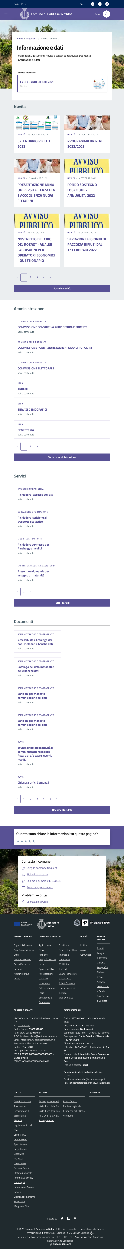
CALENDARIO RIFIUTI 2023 (37, 82)
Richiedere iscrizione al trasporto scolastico (32, 519)
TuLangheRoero (46, 1120)
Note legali (19, 1182)
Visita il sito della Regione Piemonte (56, 1106)
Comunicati (85, 954)
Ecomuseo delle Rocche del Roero (80, 1111)
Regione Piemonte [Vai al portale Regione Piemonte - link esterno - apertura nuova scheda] (22, 4)
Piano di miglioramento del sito (23, 1125)
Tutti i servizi (62, 603)
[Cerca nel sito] (106, 14)
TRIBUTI (23, 389)
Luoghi (100, 953)
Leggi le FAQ (20, 1134)
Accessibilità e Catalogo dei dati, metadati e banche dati (35, 642)
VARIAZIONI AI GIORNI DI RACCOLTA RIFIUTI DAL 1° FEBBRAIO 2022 (86, 244)
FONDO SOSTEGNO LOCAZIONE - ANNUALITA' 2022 (82, 190)
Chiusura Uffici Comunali (33, 782)
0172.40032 (24, 1025)
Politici (17, 978)
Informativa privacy (23, 1177)
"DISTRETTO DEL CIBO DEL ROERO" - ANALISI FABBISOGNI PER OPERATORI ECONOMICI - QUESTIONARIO (36, 249)
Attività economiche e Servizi (103, 986)
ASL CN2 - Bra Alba (49, 1115)
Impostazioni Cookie (24, 1187)
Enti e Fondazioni (22, 964)
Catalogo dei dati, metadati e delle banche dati (36, 669)
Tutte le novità (62, 288)
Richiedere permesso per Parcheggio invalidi (33, 546)
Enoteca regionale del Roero (77, 1106)
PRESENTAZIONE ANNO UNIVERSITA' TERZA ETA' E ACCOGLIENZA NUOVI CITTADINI (36, 192)
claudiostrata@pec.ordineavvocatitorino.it (89, 1082)
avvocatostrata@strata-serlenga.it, (88, 1079)
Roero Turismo (70, 1101)
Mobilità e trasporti (30, 538)
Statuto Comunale (23, 1173)
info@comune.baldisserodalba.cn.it (37, 1040)
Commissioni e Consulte (32, 321)
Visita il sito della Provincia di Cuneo (56, 1111)
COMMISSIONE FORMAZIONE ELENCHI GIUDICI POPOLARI (55, 347)
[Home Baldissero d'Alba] (47, 14)
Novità (21, 134)
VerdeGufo (68, 1115)
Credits (17, 1192)
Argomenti (31, 38)
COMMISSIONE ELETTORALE (36, 368)
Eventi (100, 948)
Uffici (21, 383)
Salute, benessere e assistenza (36, 565)
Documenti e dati (62, 810)
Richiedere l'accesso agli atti (35, 494)
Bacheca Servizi (21, 1168)
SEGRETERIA (26, 430)
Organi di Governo (23, 945)
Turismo (62, 993)
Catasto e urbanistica (31, 488)
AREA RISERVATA (60, 1244)
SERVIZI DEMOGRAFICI (32, 409)
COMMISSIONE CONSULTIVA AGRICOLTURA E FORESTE (52, 327)
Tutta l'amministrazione (62, 457)
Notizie (83, 945)
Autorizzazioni (46, 974)
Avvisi (21, 741)
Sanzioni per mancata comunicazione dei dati (32, 695)
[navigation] (6, 13)
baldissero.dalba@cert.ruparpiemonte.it (39, 1036)
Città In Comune (81, 1233)
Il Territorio (102, 958)
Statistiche (19, 1201)
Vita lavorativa (66, 997)
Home (20, 38)
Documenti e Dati (22, 959)
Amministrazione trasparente (36, 634)
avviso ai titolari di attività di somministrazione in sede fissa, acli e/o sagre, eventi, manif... (35, 753)
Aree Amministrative (24, 950)
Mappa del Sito (21, 1206)
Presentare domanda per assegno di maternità (33, 573)
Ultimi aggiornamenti (24, 1196)
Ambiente (44, 954)
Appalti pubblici (46, 969)
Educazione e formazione (33, 511)
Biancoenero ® (87, 1237)
